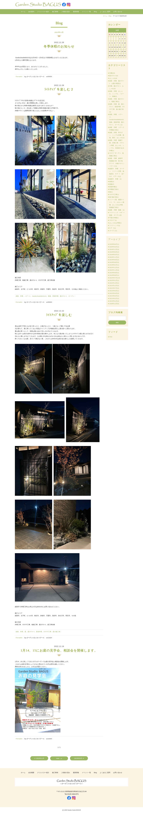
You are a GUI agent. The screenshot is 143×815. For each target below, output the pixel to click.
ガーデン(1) (113, 230)
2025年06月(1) (114, 244)
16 (122, 47)
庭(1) (111, 192)
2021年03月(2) (114, 296)
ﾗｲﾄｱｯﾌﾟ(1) (113, 220)
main (57, 758)
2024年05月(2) (114, 252)
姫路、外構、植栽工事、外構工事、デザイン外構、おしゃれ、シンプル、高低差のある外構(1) (116, 145)
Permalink (19, 76)
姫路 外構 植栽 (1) (116, 210)
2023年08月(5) (114, 262)
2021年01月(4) (114, 301)
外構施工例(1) (113, 189)
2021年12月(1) (114, 283)
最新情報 (76, 11)
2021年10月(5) (114, 285)
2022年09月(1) (114, 272)
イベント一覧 (86, 11)
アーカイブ (114, 239)
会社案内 (31, 11)
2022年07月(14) (114, 278)
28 (117, 55)
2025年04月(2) (114, 247)
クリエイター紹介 (43, 11)
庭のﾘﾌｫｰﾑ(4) (113, 75)
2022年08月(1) (114, 275)
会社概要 (31, 772)
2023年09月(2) (114, 260)
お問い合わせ (117, 11)
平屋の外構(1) (113, 218)
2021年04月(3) (114, 293)
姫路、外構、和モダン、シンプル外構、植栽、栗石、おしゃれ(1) (116, 135)
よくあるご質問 (105, 11)
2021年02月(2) (114, 298)
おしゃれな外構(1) (115, 223)
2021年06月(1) (114, 291)
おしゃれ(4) (113, 78)
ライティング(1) (114, 225)
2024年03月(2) (114, 254)
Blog (95, 11)
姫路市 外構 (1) (115, 179)
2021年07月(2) (114, 288)
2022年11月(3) (114, 270)
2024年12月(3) (114, 249)
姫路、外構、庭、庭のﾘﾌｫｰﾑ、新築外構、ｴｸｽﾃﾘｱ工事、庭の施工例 (38, 631)
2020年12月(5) (114, 303)
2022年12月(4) (114, 267)
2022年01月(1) (114, 280)
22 (120, 51)
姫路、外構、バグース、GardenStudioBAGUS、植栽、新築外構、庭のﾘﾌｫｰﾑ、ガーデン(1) (117, 120)
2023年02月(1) (114, 265)
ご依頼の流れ (65, 11)
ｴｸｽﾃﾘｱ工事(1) (114, 194)
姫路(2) (111, 181)
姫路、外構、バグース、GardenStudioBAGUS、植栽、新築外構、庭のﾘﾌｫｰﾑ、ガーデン (45, 296)
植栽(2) (111, 184)
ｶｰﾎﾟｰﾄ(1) (112, 228)
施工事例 (55, 11)
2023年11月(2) (114, 257)
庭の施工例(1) (113, 197)
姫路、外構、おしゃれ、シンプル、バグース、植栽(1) (116, 93)
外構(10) (112, 73)
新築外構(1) (113, 187)
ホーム (23, 11)
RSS (110, 337)
